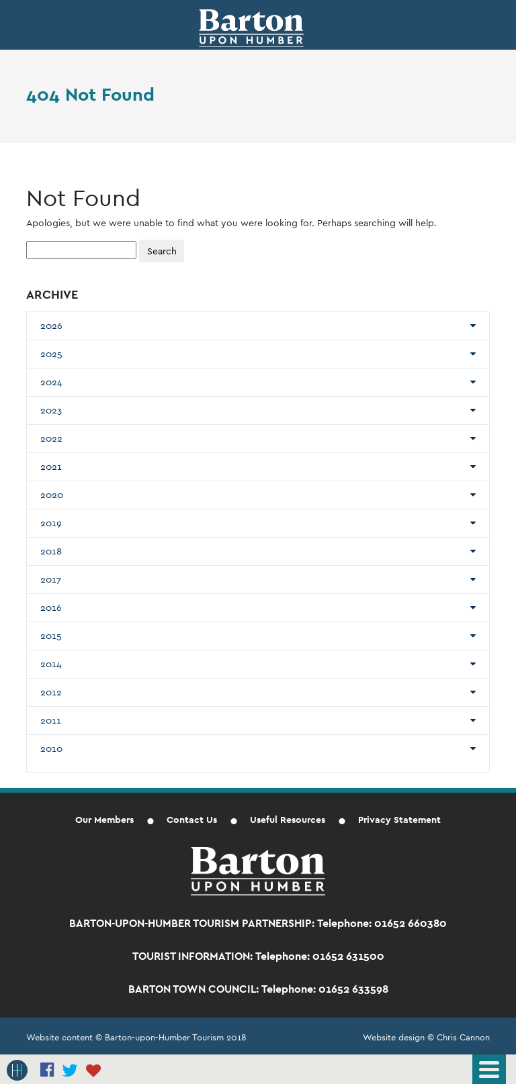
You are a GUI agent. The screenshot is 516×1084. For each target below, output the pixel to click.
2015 (51, 636)
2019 (51, 523)
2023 (51, 410)
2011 (50, 720)
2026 (51, 325)
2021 (51, 466)
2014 (51, 664)
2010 (51, 748)
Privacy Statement (399, 820)
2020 (51, 495)
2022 (51, 438)
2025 (51, 354)
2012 (51, 692)
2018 (51, 551)
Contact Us (192, 820)
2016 (51, 607)
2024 (51, 382)
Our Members (104, 820)
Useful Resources (287, 820)
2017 (50, 579)
